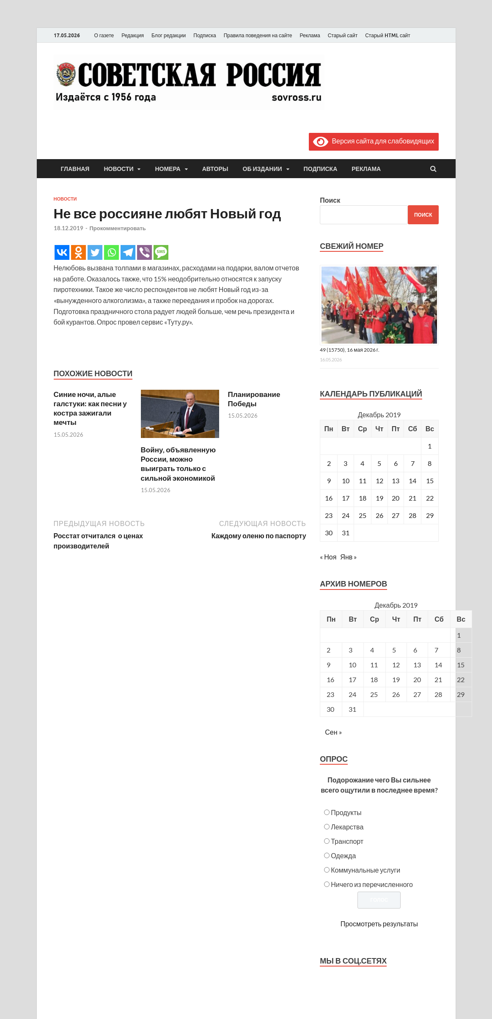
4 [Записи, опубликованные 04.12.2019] (362, 463)
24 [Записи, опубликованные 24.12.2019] (345, 515)
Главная (75, 168)
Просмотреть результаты (379, 924)
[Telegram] (128, 252)
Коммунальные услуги (365, 870)
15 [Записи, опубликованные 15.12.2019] (430, 480)
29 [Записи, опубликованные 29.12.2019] (430, 515)
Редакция (132, 35)
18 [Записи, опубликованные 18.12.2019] (362, 498)
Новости (118, 168)
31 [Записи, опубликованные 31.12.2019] (345, 533)
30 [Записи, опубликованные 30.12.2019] (329, 533)
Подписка (204, 35)
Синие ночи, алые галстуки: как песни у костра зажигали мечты (90, 408)
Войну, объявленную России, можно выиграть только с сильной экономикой (178, 463)
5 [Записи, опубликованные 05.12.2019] (379, 463)
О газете (104, 35)
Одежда (343, 855)
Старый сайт (343, 35)
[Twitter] (95, 252)
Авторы (215, 168)
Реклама (310, 35)
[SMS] (161, 252)
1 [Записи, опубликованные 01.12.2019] (430, 446)
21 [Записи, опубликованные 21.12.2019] (412, 498)
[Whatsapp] (111, 252)
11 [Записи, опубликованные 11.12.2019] (362, 480)
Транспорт (347, 841)
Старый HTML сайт (387, 35)
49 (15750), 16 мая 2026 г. (349, 350)
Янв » (348, 557)
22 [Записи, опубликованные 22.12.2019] (430, 498)
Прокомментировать (118, 228)
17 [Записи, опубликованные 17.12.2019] (345, 498)
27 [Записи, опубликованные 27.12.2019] (395, 515)
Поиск (330, 200)
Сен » (333, 732)
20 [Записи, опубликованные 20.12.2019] (395, 498)
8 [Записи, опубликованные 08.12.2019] (430, 463)
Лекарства (347, 827)
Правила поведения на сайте (258, 35)
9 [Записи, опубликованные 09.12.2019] (329, 480)
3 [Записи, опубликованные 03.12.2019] (345, 463)
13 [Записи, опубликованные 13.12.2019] (395, 480)
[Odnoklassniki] (78, 252)
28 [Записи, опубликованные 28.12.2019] (412, 515)
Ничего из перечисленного (372, 884)
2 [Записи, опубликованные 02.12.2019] (329, 463)
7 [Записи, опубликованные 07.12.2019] (413, 463)
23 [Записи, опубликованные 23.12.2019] (329, 515)
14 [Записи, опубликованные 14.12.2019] (412, 480)
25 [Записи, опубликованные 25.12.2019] (362, 515)
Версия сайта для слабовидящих (373, 141)
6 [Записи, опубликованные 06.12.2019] (396, 463)
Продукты (346, 812)
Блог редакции (168, 35)
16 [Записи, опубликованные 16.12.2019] (329, 498)
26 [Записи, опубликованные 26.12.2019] (379, 515)
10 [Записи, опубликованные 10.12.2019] (345, 480)
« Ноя (328, 557)
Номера (167, 168)
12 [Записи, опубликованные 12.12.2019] (379, 480)
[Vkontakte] (62, 252)
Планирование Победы (254, 399)
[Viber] (144, 252)
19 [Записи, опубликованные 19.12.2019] (379, 498)
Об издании (262, 168)
